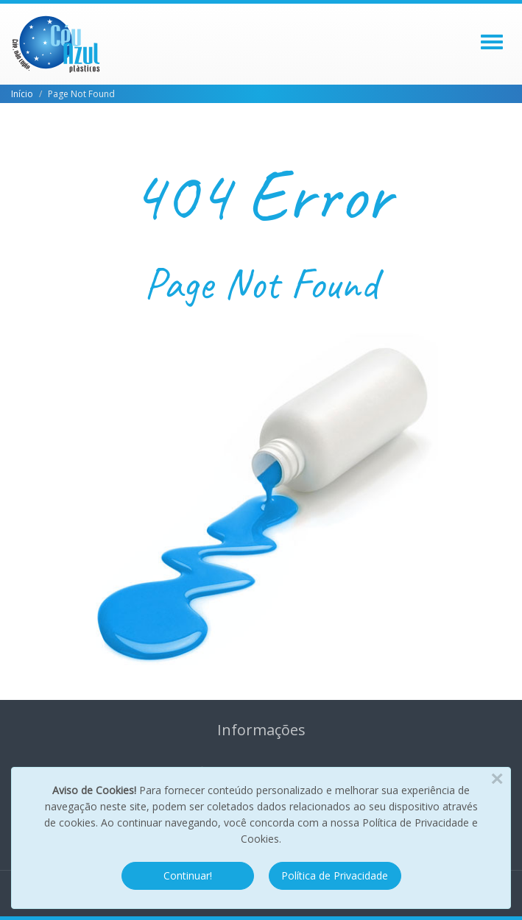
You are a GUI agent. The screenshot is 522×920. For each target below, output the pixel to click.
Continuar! (187, 875)
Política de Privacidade (334, 875)
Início (22, 94)
